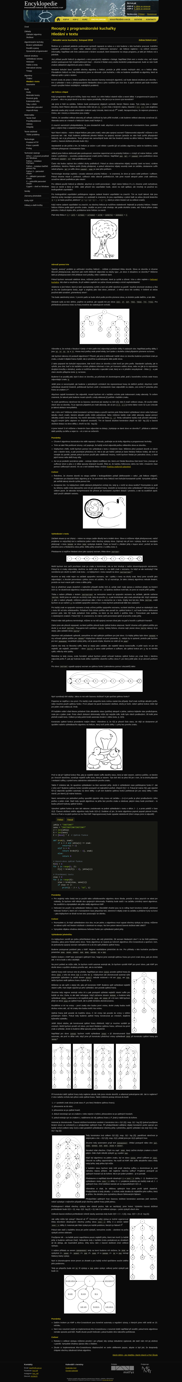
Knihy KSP (28, 200)
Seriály (27, 191)
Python (60, 820)
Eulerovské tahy (32, 101)
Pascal (70, 820)
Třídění (29, 78)
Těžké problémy (32, 135)
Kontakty (151, 19)
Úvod (26, 27)
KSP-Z (75, 19)
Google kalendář (72, 1371)
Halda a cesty (32, 65)
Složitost (29, 37)
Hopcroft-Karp (32, 110)
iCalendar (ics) (71, 1368)
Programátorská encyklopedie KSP (43, 7)
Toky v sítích (31, 104)
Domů (58, 19)
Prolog (29, 148)
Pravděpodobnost (33, 121)
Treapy (29, 71)
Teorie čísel (31, 118)
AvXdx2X (34, 1376)
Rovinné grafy (32, 98)
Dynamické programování (37, 51)
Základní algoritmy (34, 34)
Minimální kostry (33, 95)
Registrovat (152, 14)
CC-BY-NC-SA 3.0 (107, 1380)
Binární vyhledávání (34, 45)
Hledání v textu (32, 81)
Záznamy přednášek (32, 196)
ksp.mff (35, 1371)
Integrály (29, 127)
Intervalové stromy (34, 68)
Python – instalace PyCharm (34, 162)
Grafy (28, 92)
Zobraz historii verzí (147, 40)
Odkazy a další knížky (33, 205)
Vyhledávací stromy (34, 59)
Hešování (30, 62)
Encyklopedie (40, 3)
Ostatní (138, 19)
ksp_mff (35, 1373)
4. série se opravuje (142, 6)
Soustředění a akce (120, 19)
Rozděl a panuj (32, 48)
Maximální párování (34, 107)
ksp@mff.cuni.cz (35, 1368)
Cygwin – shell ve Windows (37, 186)
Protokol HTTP (32, 142)
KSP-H (66, 19)
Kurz (84, 19)
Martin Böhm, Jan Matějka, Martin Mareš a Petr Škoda (135, 1355)
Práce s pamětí (32, 145)
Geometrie (30, 84)
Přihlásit (141, 14)
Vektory (29, 124)
